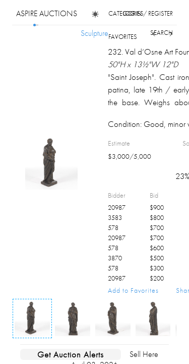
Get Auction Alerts (70, 354)
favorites (122, 36)
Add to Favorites (133, 290)
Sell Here (144, 354)
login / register (148, 13)
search (161, 32)
